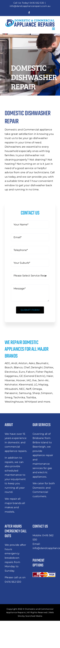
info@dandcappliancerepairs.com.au (30, 6)
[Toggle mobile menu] (53, 28)
